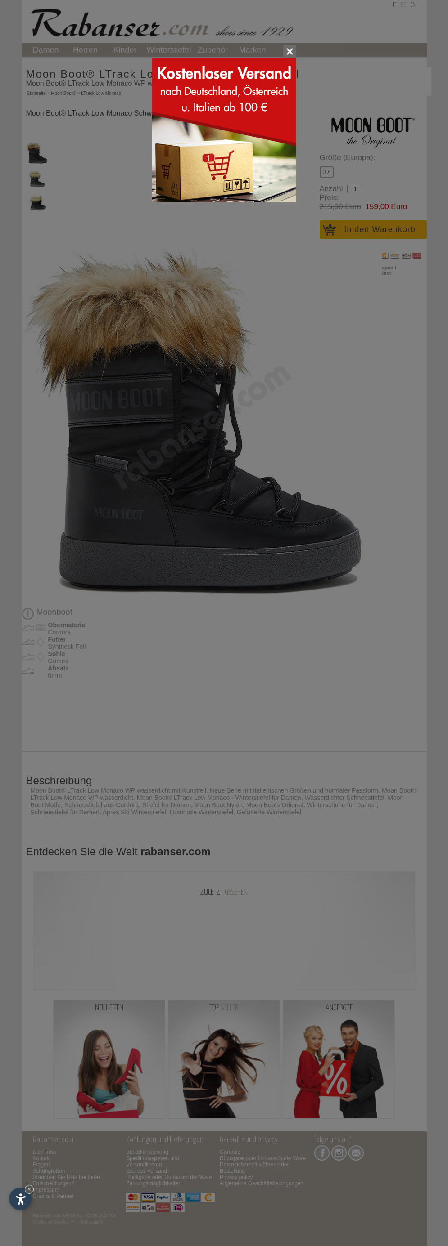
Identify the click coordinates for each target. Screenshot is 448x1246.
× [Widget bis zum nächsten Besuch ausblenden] (29, 1189)
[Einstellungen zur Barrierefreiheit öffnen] (20, 1199)
